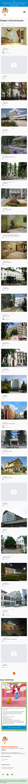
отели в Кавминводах (7, 24)
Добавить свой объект (8, 767)
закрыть (4, 782)
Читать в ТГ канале (14, 727)
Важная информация (7, 768)
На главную (5, 759)
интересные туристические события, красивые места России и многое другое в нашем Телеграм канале (14, 3)
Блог (3, 760)
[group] (14, 706)
